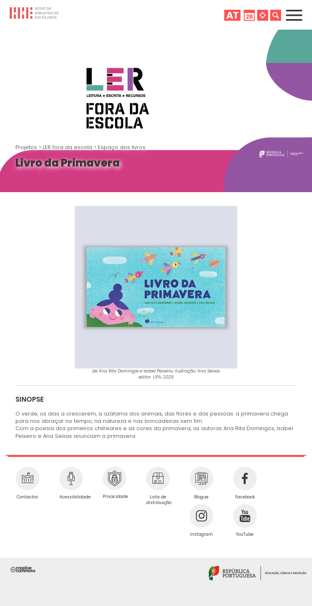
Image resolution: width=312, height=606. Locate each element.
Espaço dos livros (121, 147)
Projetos (27, 147)
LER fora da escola (68, 147)
